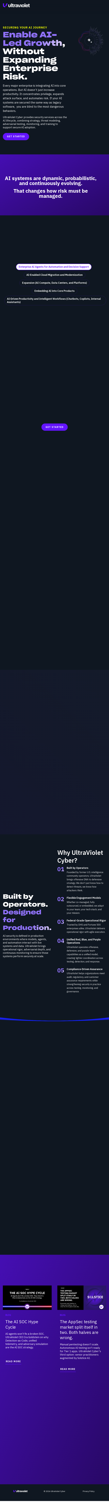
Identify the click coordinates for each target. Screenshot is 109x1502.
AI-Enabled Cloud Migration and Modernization (54, 274)
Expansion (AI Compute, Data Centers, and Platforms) (54, 282)
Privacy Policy (89, 1491)
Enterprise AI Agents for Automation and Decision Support (54, 266)
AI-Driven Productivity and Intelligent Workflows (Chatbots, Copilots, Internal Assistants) (54, 300)
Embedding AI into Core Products (54, 290)
